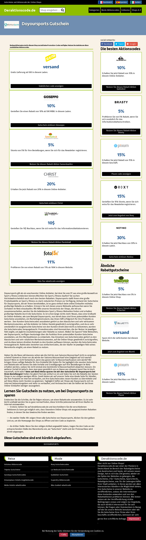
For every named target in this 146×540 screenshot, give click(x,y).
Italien (136, 2)
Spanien (121, 2)
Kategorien (94, 10)
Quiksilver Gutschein (59, 475)
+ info (63, 534)
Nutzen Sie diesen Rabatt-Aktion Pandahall (51, 242)
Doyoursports (51, 444)
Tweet (119, 44)
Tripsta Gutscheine (12, 470)
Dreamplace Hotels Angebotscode (19, 480)
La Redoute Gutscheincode (62, 470)
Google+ (132, 44)
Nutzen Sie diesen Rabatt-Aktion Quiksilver (121, 88)
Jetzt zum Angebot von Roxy (121, 215)
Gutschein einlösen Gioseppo (51, 125)
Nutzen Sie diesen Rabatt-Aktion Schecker (121, 309)
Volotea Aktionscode (13, 464)
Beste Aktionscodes (110, 10)
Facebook (107, 44)
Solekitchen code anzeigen (51, 86)
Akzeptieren (77, 534)
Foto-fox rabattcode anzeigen (51, 281)
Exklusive (125, 10)
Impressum (134, 519)
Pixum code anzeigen (121, 174)
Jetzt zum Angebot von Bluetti (121, 352)
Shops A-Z (136, 10)
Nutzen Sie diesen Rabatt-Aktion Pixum (121, 394)
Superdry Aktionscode (60, 480)
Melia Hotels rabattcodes (15, 485)
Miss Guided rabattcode (61, 485)
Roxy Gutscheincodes (60, 464)
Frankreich (105, 2)
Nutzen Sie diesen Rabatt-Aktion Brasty (121, 131)
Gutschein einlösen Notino (121, 257)
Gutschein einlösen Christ (51, 203)
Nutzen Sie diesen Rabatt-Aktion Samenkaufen (51, 164)
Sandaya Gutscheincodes (15, 475)
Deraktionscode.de (20, 10)
